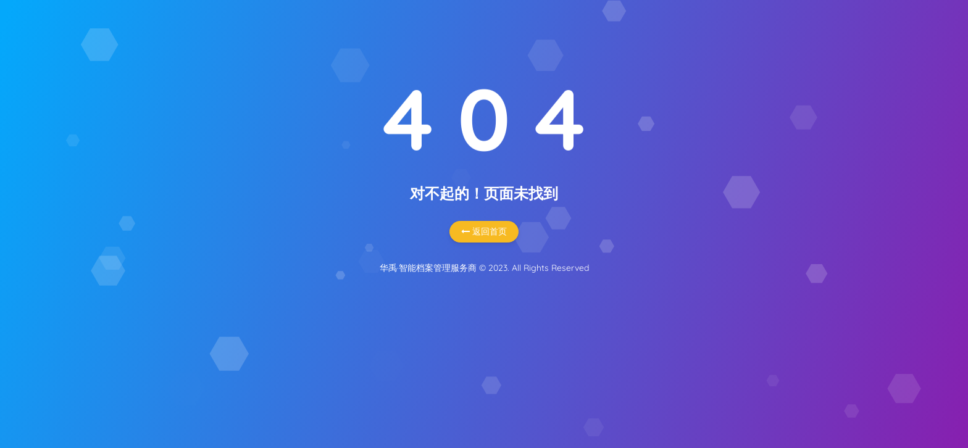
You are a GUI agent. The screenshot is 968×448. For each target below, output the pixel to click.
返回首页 (484, 231)
